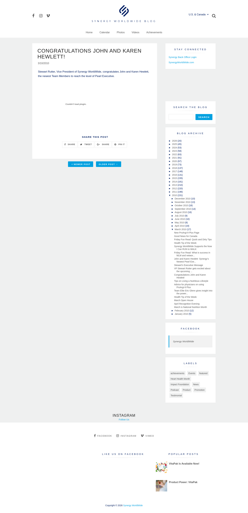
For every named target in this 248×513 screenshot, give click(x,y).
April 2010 (180, 226)
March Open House (183, 300)
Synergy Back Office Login (182, 57)
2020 (175, 161)
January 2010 (182, 314)
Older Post (108, 164)
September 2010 (183, 209)
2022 (175, 154)
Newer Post (80, 164)
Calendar (104, 32)
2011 (175, 192)
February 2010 (182, 310)
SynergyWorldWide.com (181, 62)
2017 (175, 171)
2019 (175, 164)
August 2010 (181, 212)
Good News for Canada (185, 236)
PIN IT (119, 145)
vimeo (147, 435)
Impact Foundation (180, 384)
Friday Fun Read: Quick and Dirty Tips (193, 239)
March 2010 (181, 229)
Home (89, 32)
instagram (126, 435)
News (196, 384)
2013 (175, 185)
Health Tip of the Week (185, 243)
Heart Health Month (180, 379)
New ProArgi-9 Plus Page (186, 232)
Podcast (175, 390)
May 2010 (180, 222)
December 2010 (183, 198)
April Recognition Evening (186, 304)
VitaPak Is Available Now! (184, 463)
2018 (175, 168)
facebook (103, 435)
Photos (121, 32)
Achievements (154, 32)
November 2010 (183, 202)
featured (203, 373)
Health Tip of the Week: (185, 297)
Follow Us (124, 419)
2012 (175, 188)
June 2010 (180, 219)
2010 (175, 195)
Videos (135, 32)
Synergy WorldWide (183, 341)
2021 (175, 157)
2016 (175, 175)
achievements (177, 373)
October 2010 (182, 205)
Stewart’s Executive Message (188, 265)
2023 (175, 151)
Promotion (200, 390)
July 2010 (180, 215)
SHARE (69, 145)
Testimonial (176, 395)
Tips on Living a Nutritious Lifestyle (191, 281)
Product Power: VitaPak (183, 482)
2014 (175, 181)
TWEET (86, 145)
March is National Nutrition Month (190, 307)
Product (186, 390)
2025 (175, 144)
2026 (175, 141)
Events (191, 373)
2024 (175, 147)
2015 (175, 178)
